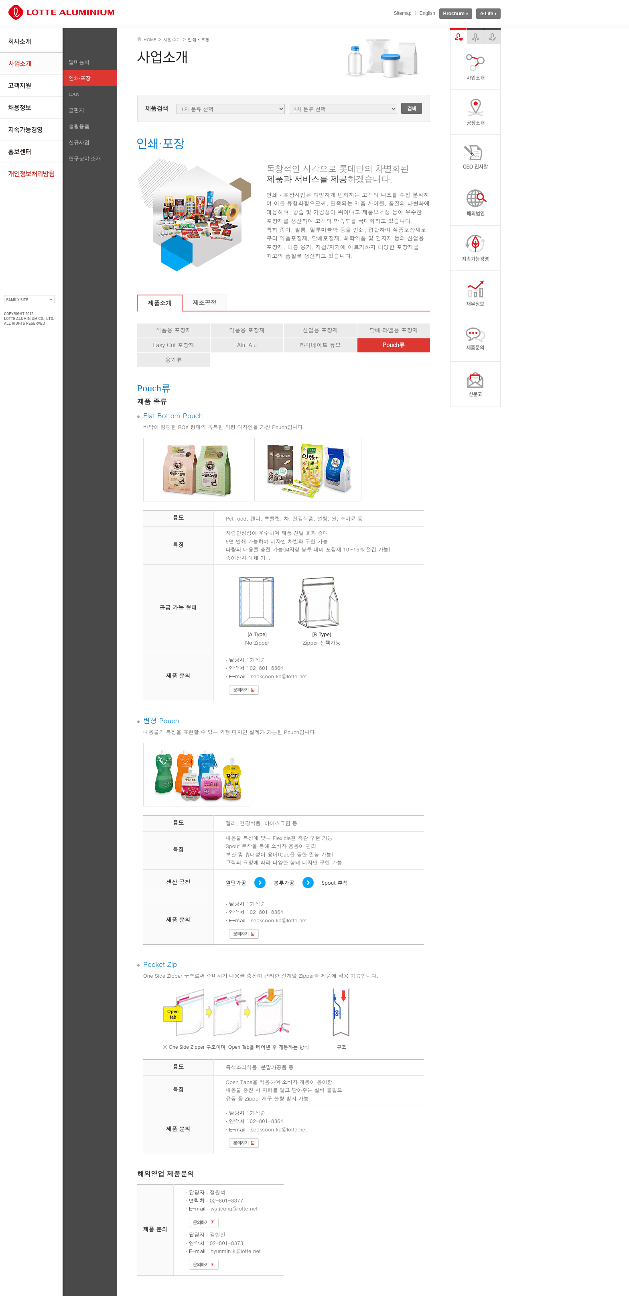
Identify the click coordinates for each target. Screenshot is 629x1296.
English (427, 13)
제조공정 (205, 302)
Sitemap (403, 13)
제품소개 (160, 303)
